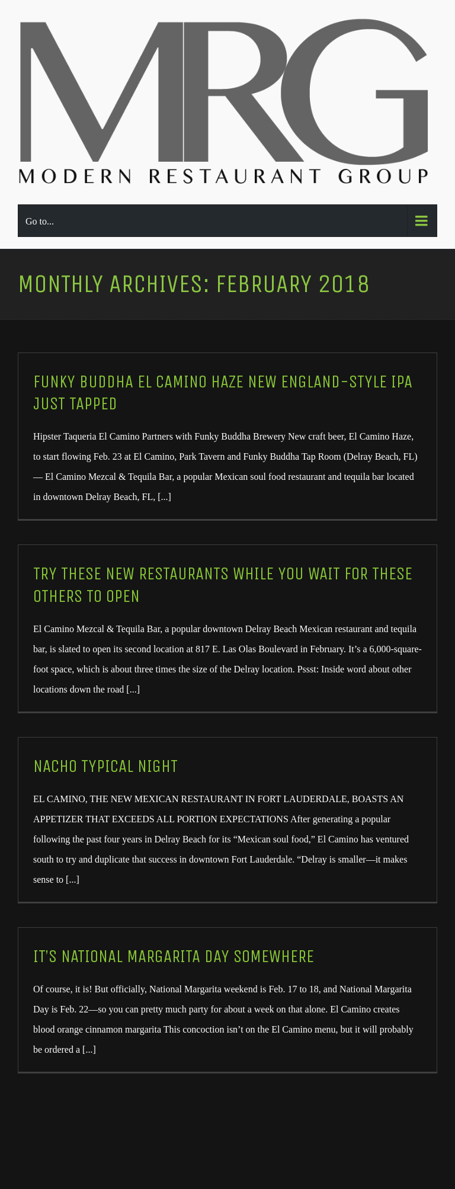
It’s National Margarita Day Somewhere (173, 956)
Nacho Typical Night (105, 766)
